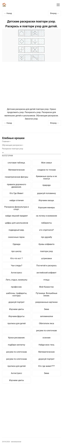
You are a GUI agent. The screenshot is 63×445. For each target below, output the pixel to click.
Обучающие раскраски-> (12, 145)
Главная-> (6, 141)
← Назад (8, 13)
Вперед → (54, 13)
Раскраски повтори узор (12, 149)
